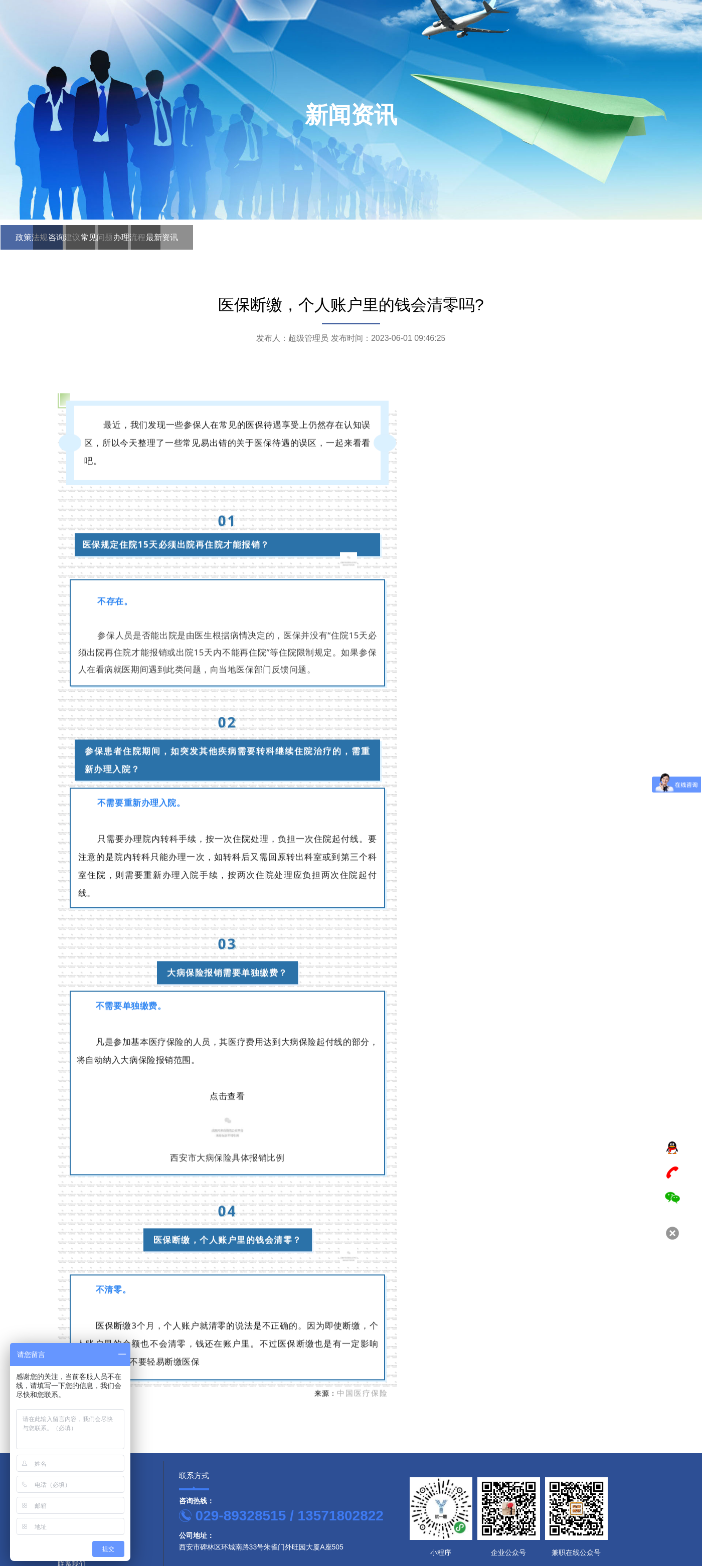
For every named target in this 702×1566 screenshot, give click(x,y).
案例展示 (553, 49)
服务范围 (498, 49)
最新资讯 (395, 235)
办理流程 (307, 235)
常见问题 (220, 235)
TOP (672, 1124)
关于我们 (444, 49)
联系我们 (661, 49)
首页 (401, 49)
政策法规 (44, 235)
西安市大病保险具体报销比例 (227, 1344)
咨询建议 (132, 235)
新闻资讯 (607, 49)
